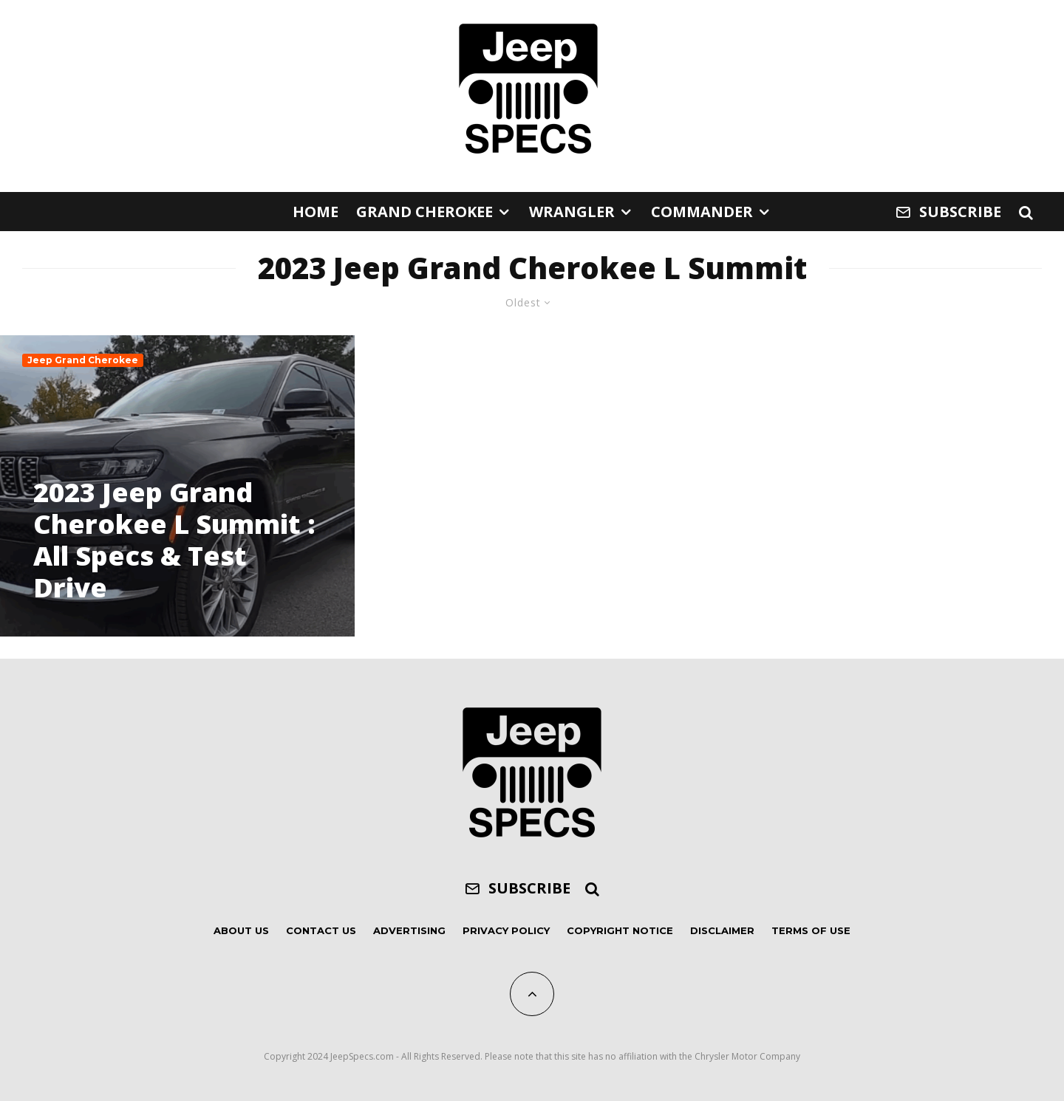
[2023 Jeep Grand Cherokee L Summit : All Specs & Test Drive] (177, 486)
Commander (702, 212)
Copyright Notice (620, 930)
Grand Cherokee (424, 212)
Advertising (409, 930)
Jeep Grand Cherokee (82, 360)
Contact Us (321, 930)
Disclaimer (722, 930)
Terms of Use (810, 930)
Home (315, 212)
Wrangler (572, 212)
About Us (241, 930)
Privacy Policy (506, 930)
